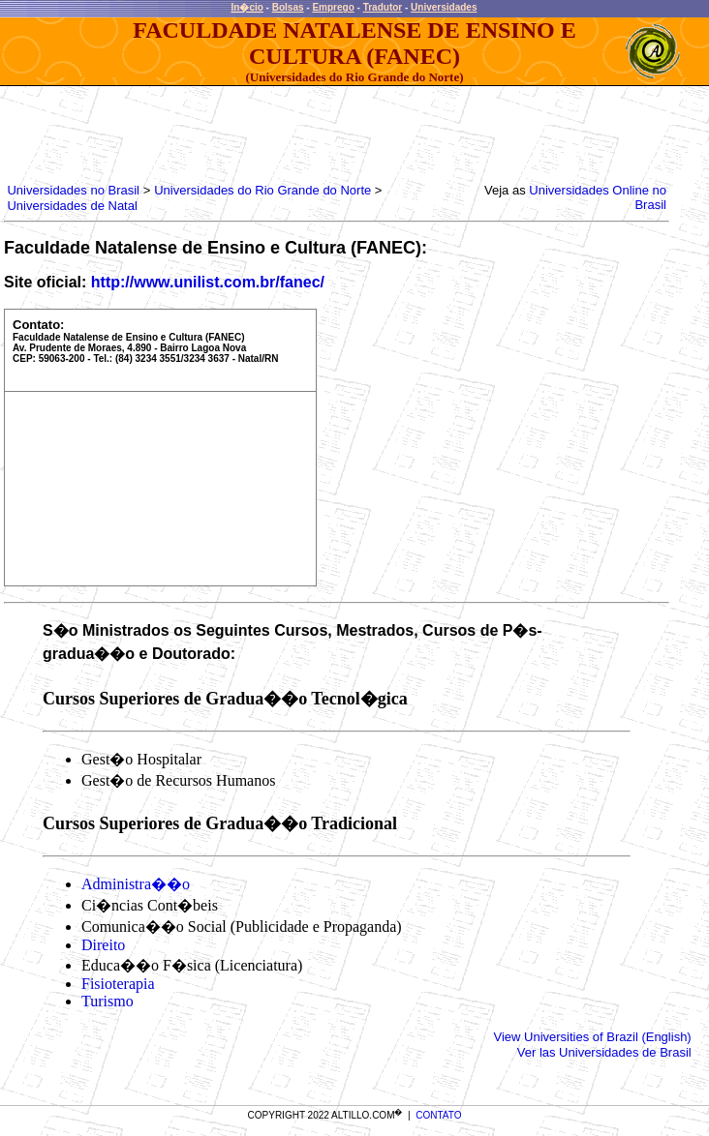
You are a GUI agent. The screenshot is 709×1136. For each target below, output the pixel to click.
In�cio (247, 7)
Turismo (107, 1001)
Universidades (444, 7)
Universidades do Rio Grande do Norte (262, 190)
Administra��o (135, 884)
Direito (103, 945)
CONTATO (438, 1115)
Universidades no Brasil (73, 190)
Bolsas (288, 7)
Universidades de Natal (72, 205)
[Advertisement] (356, 129)
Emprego (333, 7)
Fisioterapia (118, 983)
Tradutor (383, 7)
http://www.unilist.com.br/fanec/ (207, 282)
